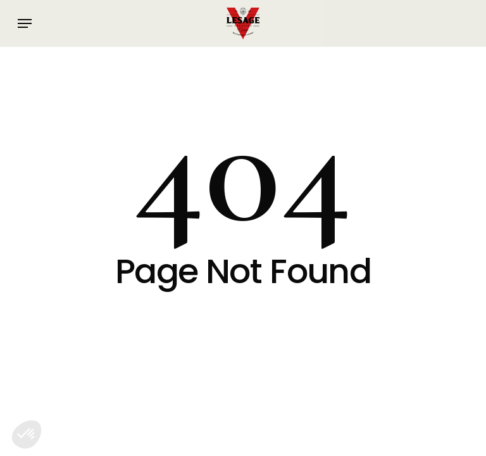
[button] (25, 23)
